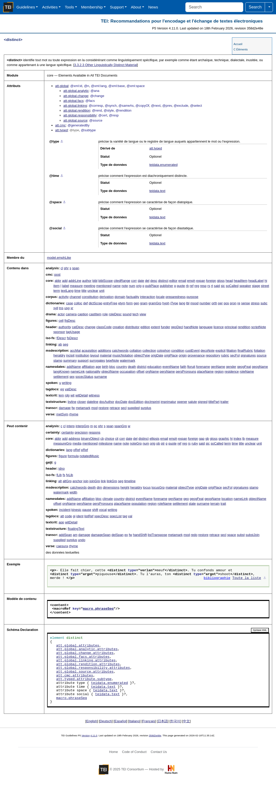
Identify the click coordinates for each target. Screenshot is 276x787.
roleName (247, 371)
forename (203, 367)
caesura (62, 546)
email (182, 281)
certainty (67, 432)
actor (61, 314)
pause (86, 510)
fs (64, 475)
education (154, 367)
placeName (205, 371)
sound (127, 314)
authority (64, 327)
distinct (163, 281)
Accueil (237, 44)
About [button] (136, 7)
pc (95, 426)
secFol (235, 355)
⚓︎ (61, 141)
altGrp (67, 481)
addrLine (74, 281)
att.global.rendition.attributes (88, 664)
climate (107, 499)
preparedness (176, 297)
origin (183, 355)
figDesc (70, 320)
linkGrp (112, 481)
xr (71, 308)
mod (94, 408)
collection (149, 350)
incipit (70, 355)
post (57, 274)
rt (212, 286)
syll (56, 308)
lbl (187, 303)
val (130, 516)
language (206, 327)
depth (92, 487)
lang (182, 303)
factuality (132, 297)
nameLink (77, 371)
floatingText (76, 529)
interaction (147, 297)
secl (124, 408)
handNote (191, 327)
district (141, 367)
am (75, 535)
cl (62, 268)
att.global (62, 86)
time (77, 291)
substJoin (252, 535)
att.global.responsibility (80, 115)
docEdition (136, 402)
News (153, 7)
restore (104, 408)
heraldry (59, 355)
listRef (88, 516)
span (75, 268)
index (237, 438)
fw (73, 408)
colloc (78, 303)
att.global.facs (73, 101)
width (73, 492)
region (219, 371)
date (141, 281)
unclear (93, 291)
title (84, 291)
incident (64, 510)
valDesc (71, 389)
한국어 (175, 721)
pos (226, 303)
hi (265, 281)
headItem (240, 281)
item (57, 286)
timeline (129, 481)
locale (160, 297)
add (65, 281)
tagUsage (73, 332)
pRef (84, 450)
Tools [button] (69, 7)
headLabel (256, 281)
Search (255, 7)
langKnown (62, 371)
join (86, 481)
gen (136, 303)
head (229, 281)
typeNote (112, 360)
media (76, 443)
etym (121, 303)
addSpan (65, 535)
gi (74, 516)
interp (71, 426)
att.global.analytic (76, 91)
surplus (146, 408)
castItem (95, 314)
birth (105, 367)
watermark (127, 360)
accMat (75, 350)
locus (147, 487)
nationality (93, 371)
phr (66, 268)
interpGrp (82, 426)
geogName (260, 367)
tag (125, 516)
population (139, 503)
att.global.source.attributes (85, 672)
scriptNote (258, 327)
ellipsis (154, 438)
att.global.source (75, 120)
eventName (170, 367)
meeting (89, 286)
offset (140, 371)
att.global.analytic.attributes (87, 649)
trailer (224, 402)
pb (158, 443)
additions (104, 350)
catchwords (120, 350)
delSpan (117, 535)
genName (218, 367)
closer (81, 402)
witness (94, 395)
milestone (106, 443)
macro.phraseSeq (98, 609)
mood (194, 303)
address (74, 438)
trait (223, 503)
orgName (152, 371)
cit (117, 438)
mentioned (104, 286)
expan (200, 281)
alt (60, 481)
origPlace (171, 355)
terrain (215, 503)
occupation (128, 371)
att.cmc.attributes (74, 675)
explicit (221, 350)
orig (139, 286)
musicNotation (122, 355)
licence (219, 327)
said (217, 286)
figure (63, 456)
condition (177, 350)
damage (65, 408)
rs (208, 286)
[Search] (214, 7)
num (132, 286)
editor (173, 281)
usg (67, 308)
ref (192, 286)
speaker (245, 286)
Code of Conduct (134, 752)
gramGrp (155, 303)
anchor (77, 481)
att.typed (61, 130)
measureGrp (63, 443)
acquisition (89, 350)
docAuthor (106, 402)
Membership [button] (92, 7)
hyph (165, 303)
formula (73, 456)
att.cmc (60, 125)
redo (194, 535)
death (132, 367)
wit (72, 395)
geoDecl (177, 327)
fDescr (61, 338)
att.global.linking (75, 105)
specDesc (101, 516)
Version (86, 735)
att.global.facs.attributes (83, 657)
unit (101, 291)
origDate (157, 355)
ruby (195, 443)
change (90, 327)
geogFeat (244, 367)
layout (94, 355)
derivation (106, 297)
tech (135, 314)
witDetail (81, 395)
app (61, 522)
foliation (259, 350)
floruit (191, 367)
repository (213, 355)
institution (82, 355)
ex (126, 535)
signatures (248, 355)
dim (99, 487)
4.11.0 (93, 735)
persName (167, 371)
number (204, 303)
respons (94, 432)
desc (153, 281)
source (262, 355)
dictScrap (95, 303)
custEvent (192, 350)
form (129, 303)
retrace (115, 408)
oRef (76, 450)
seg (65, 344)
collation (136, 350)
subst (241, 535)
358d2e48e (155, 735)
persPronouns (186, 371)
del (147, 281)
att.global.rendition (76, 110)
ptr (163, 443)
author (86, 281)
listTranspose (157, 535)
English (91, 721)
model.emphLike (59, 258)
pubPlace (152, 286)
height (124, 487)
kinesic (76, 510)
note (125, 286)
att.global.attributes (77, 645)
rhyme (73, 414)
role (105, 314)
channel (75, 297)
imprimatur (168, 402)
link (103, 481)
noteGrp (136, 443)
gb (207, 438)
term (57, 291)
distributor (132, 327)
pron (233, 303)
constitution (90, 297)
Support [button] (117, 7)
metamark (83, 408)
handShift (140, 535)
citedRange (122, 281)
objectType (142, 355)
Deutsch (106, 721)
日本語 (163, 721)
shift (95, 510)
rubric (225, 355)
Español (120, 721)
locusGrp (158, 487)
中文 (186, 721)
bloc (112, 367)
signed (203, 402)
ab (60, 344)
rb (187, 286)
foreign (211, 281)
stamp (58, 360)
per (220, 303)
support (83, 360)
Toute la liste (246, 578)
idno (61, 468)
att (62, 516)
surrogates (97, 360)
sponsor (59, 332)
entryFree (110, 303)
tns (61, 308)
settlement (61, 377)
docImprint (152, 402)
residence (232, 371)
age (98, 367)
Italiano (134, 721)
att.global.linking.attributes (86, 660)
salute (192, 402)
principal (231, 327)
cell (61, 320)
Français (148, 721)
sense (245, 303)
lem (61, 395)
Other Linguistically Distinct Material (105, 65)
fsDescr (72, 338)
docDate (121, 402)
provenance (196, 355)
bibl (95, 281)
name (116, 286)
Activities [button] (50, 7)
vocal (103, 510)
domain (119, 297)
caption (83, 314)
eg (62, 389)
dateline (92, 402)
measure (76, 286)
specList (116, 516)
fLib (59, 475)
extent (155, 327)
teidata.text (157, 191)
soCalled (232, 286)
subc (263, 303)
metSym (62, 414)
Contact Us (159, 752)
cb (102, 438)
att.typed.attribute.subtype (84, 679)
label (65, 286)
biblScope (105, 281)
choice (109, 438)
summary (70, 360)
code (68, 516)
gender (231, 367)
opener (182, 402)
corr (134, 281)
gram (143, 303)
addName (74, 367)
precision (81, 432)
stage (256, 286)
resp (203, 286)
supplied (134, 408)
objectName (110, 371)
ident (79, 516)
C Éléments (240, 49)
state (192, 503)
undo (81, 540)
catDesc (78, 327)
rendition (244, 327)
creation (118, 327)
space (231, 535)
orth (214, 303)
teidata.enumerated (163, 165)
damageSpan (101, 535)
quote (181, 286)
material (106, 355)
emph (191, 281)
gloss (221, 281)
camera (71, 314)
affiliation (88, 367)
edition (145, 327)
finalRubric (245, 350)
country (121, 367)
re (238, 303)
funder (165, 327)
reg (196, 286)
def (85, 303)
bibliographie (217, 578)
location (227, 499)
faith (183, 367)
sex (72, 377)
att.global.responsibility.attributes (93, 668)
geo (186, 499)
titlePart (213, 402)
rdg (67, 395)
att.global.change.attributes (85, 653)
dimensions (111, 487)
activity (64, 297)
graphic (223, 438)
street (265, 286)
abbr (58, 281)
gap (201, 438)
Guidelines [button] (25, 7)
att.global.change (75, 96)
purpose (192, 297)
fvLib (69, 475)
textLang (67, 291)
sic (223, 286)
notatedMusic (89, 456)
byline (72, 402)
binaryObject (90, 438)
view (143, 314)
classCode (104, 327)
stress (255, 303)
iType (174, 303)
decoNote (207, 350)
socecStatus (84, 377)
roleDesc (115, 314)
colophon (163, 350)
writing (66, 383)
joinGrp (94, 481)
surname (100, 377)
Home (113, 752)
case (69, 303)
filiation (231, 350)
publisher (166, 286)
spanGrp (120, 426)
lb (243, 438)
